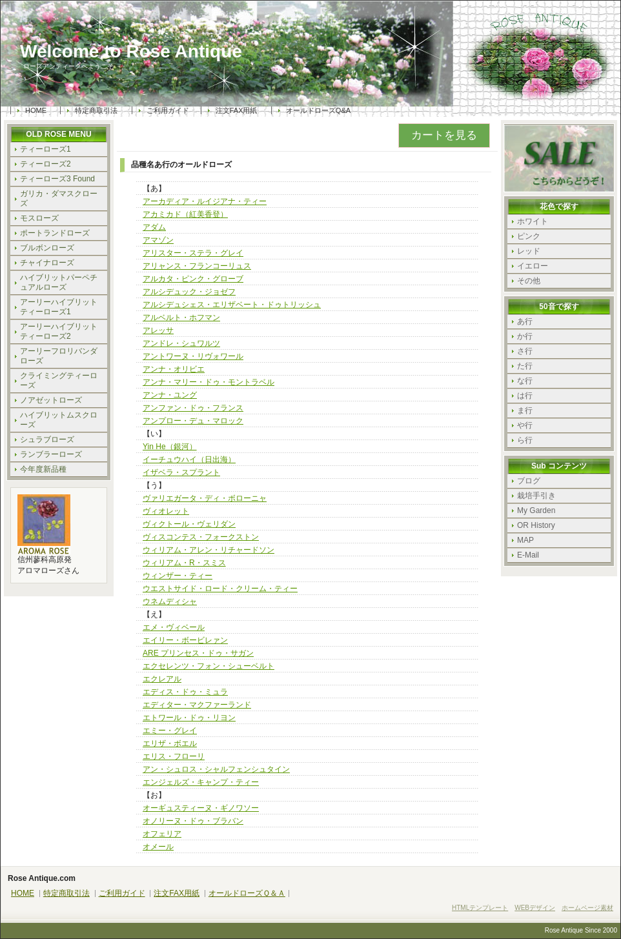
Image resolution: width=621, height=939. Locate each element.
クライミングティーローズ (58, 380)
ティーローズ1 (45, 149)
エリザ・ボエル (170, 743)
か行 (525, 336)
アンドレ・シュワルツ (181, 343)
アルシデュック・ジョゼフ (189, 291)
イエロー (532, 265)
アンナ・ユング (170, 394)
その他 (528, 280)
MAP (525, 540)
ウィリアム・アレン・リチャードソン (208, 549)
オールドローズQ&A (318, 110)
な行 (525, 380)
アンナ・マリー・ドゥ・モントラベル (208, 382)
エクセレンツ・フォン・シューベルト (208, 666)
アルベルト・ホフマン (181, 317)
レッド (528, 251)
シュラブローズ (47, 439)
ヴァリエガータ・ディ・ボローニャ (205, 498)
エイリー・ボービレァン (185, 640)
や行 (525, 425)
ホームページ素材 (587, 907)
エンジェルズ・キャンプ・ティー (201, 782)
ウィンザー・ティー (177, 575)
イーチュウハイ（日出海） (189, 459)
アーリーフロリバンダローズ (58, 356)
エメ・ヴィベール (174, 627)
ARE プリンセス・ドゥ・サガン (198, 653)
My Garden (536, 510)
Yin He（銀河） (170, 446)
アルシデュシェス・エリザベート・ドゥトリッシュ (232, 304)
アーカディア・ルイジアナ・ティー (205, 201)
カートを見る (444, 135)
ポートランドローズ (55, 232)
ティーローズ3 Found (57, 178)
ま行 (525, 410)
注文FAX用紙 (237, 110)
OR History (536, 525)
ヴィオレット (166, 511)
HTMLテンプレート (480, 907)
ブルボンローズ (47, 247)
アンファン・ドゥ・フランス (193, 407)
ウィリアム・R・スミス (184, 562)
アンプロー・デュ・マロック (193, 420)
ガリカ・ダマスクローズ (58, 198)
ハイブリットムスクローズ (58, 419)
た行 (525, 365)
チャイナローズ (47, 262)
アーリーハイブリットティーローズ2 (58, 331)
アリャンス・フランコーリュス (197, 265)
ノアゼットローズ (51, 400)
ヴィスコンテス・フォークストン (201, 536)
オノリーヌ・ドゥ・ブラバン (193, 820)
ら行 (525, 440)
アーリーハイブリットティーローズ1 (58, 307)
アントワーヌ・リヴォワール (193, 356)
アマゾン (158, 240)
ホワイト (532, 221)
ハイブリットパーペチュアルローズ (58, 282)
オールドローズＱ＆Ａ (247, 893)
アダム (154, 227)
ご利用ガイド (168, 110)
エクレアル (162, 678)
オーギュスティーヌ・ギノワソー (201, 808)
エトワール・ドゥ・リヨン (189, 717)
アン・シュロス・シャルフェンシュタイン (216, 769)
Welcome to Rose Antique (131, 52)
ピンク (528, 236)
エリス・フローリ (174, 756)
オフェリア (162, 833)
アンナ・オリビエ (174, 369)
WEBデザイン (534, 907)
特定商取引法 (96, 110)
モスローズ (39, 218)
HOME (35, 110)
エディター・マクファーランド (197, 704)
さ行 (525, 351)
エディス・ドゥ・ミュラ (185, 691)
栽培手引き (536, 495)
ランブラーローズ (51, 454)
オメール (158, 846)
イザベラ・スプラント (181, 472)
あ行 (525, 321)
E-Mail (528, 555)
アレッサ (158, 330)
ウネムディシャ (170, 601)
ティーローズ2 (45, 163)
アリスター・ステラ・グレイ (193, 252)
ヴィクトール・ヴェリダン (189, 524)
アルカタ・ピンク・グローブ (193, 278)
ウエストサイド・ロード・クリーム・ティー (220, 588)
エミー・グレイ (170, 730)
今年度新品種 (43, 469)
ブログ (528, 480)
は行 (525, 395)
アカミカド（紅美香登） (185, 214)
